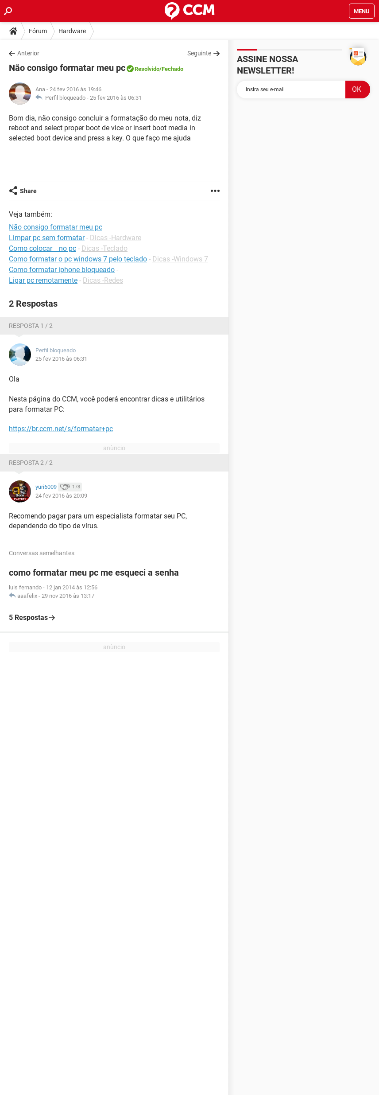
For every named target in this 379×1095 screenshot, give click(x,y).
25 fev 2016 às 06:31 (116, 97)
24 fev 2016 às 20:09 (61, 495)
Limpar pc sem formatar (47, 238)
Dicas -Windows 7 (180, 259)
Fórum (38, 31)
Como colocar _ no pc (42, 248)
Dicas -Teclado (104, 248)
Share (28, 191)
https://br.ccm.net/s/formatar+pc (61, 429)
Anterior (28, 53)
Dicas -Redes (103, 280)
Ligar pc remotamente (43, 280)
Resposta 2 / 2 (31, 462)
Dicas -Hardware (115, 238)
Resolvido (147, 69)
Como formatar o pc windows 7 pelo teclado (78, 259)
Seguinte (199, 53)
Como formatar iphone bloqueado (62, 269)
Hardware (72, 31)
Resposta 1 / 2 (31, 325)
